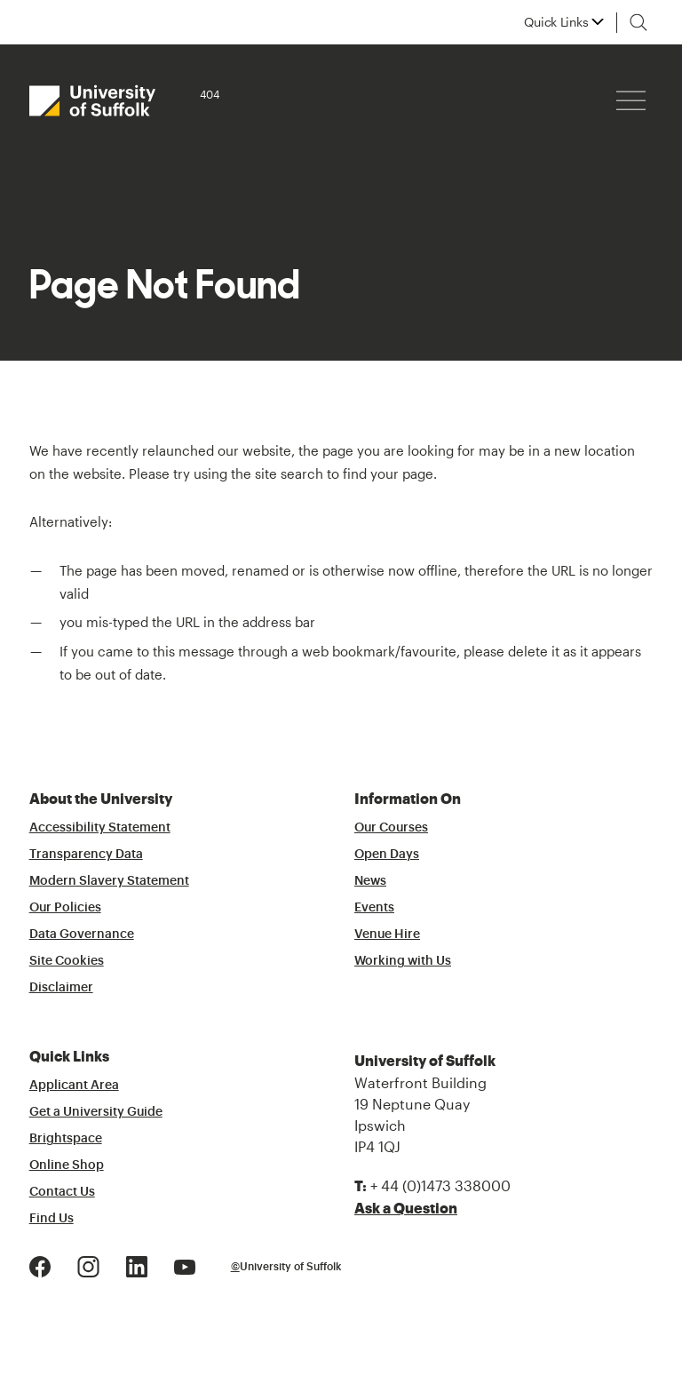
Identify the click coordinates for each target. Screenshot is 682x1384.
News (370, 881)
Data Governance (81, 934)
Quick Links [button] (556, 22)
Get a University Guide (96, 1112)
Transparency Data (86, 854)
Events (374, 908)
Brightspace (65, 1139)
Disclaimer (61, 988)
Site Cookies (66, 961)
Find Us (51, 1219)
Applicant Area (74, 1085)
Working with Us (402, 961)
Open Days (386, 854)
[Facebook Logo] (40, 1264)
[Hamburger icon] (631, 101)
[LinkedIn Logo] (136, 1264)
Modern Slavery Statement (109, 881)
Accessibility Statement (99, 828)
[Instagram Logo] (88, 1264)
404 (209, 94)
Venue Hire (387, 934)
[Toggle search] (638, 22)
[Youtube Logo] (184, 1264)
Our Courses (391, 828)
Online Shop (66, 1165)
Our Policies (65, 908)
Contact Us (62, 1192)
